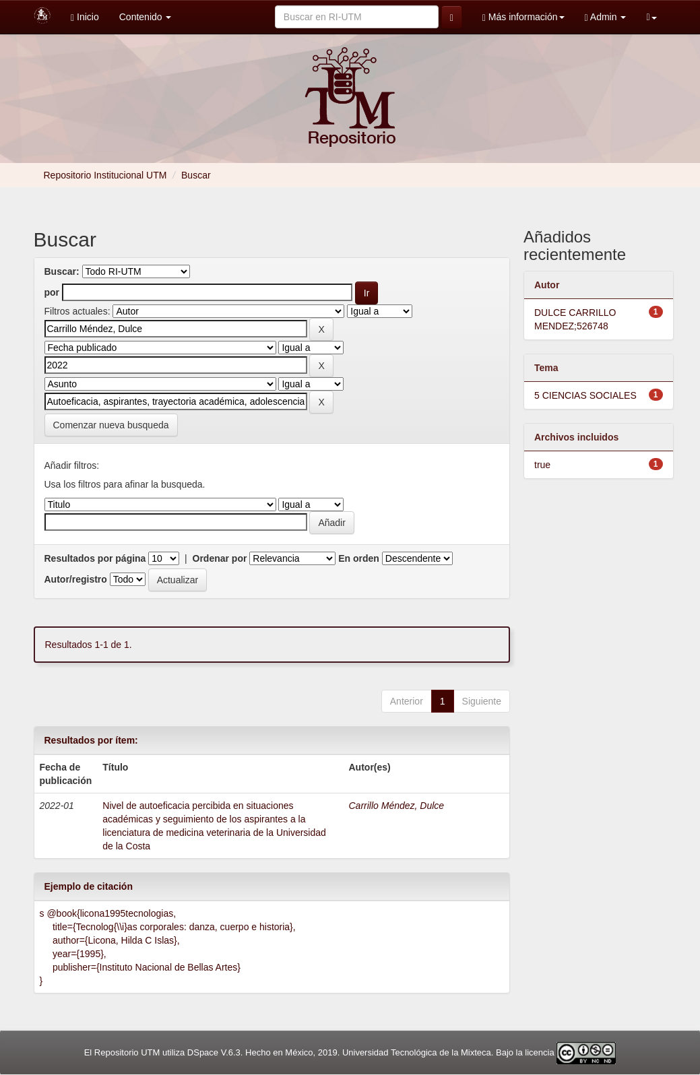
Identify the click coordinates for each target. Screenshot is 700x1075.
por (52, 292)
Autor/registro (75, 579)
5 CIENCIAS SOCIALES (585, 395)
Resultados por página (95, 558)
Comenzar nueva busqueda (111, 425)
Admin (606, 17)
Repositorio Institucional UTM (105, 175)
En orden (358, 558)
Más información (523, 17)
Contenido (145, 16)
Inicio (85, 17)
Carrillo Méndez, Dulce (397, 805)
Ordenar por (220, 558)
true (542, 464)
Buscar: (61, 271)
